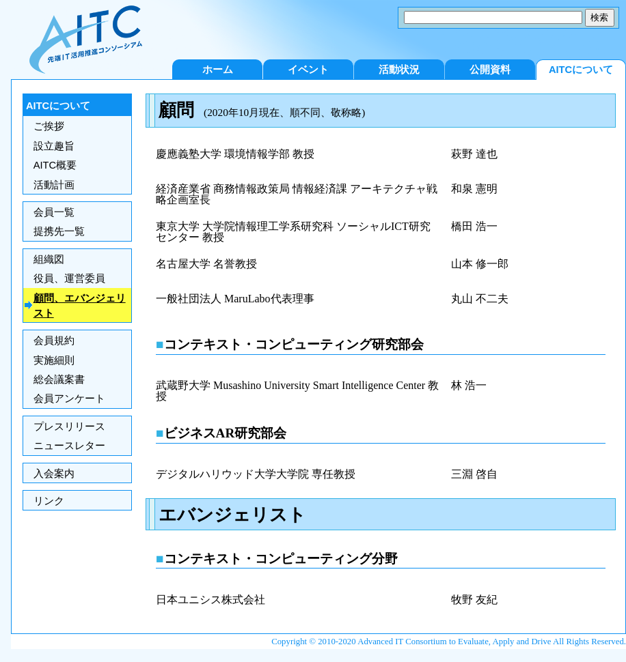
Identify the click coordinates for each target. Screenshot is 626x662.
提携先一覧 (59, 231)
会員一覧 (53, 212)
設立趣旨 (53, 146)
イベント (308, 69)
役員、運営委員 (69, 278)
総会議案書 (59, 379)
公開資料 (490, 69)
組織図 (48, 259)
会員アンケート (69, 398)
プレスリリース (69, 426)
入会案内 (53, 473)
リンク (48, 500)
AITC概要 (55, 165)
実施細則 (53, 360)
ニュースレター (69, 445)
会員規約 (53, 340)
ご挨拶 (48, 126)
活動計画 (53, 184)
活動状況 (399, 69)
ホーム (217, 69)
